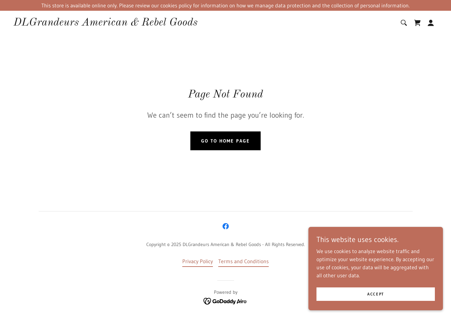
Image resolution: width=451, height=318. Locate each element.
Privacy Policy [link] (197, 261)
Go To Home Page (225, 141)
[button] (431, 23)
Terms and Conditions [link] (243, 261)
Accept (375, 303)
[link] (105, 23)
